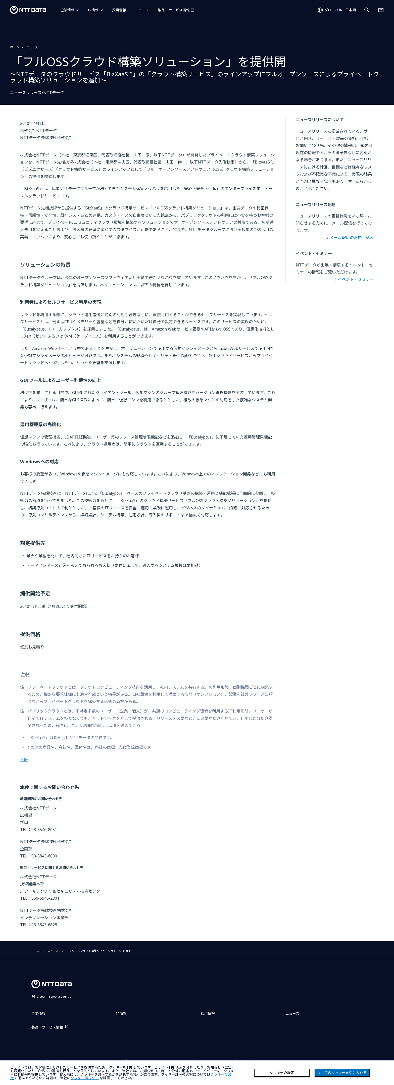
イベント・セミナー (356, 279)
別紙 (24, 759)
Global (53, 996)
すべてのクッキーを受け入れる (342, 1073)
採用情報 (119, 10)
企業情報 (67, 10)
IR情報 (93, 10)
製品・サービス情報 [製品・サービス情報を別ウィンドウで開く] (174, 10)
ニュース (142, 10)
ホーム (14, 47)
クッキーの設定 (282, 1073)
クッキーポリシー (85, 1078)
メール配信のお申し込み (352, 237)
